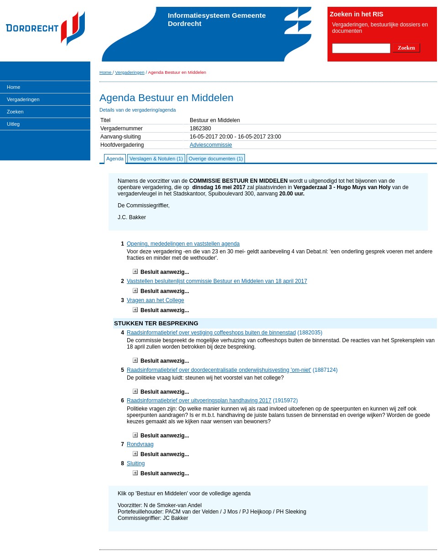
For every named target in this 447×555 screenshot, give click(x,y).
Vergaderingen (23, 99)
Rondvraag (140, 444)
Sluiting (136, 463)
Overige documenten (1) (216, 158)
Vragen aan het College (155, 300)
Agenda (115, 158)
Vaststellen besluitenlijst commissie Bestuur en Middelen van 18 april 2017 (217, 281)
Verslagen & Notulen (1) (156, 158)
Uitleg (13, 124)
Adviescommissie (211, 145)
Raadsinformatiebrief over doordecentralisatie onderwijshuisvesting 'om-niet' (219, 370)
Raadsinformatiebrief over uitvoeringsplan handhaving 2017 (199, 400)
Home (13, 87)
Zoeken (15, 111)
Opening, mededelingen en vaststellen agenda (183, 244)
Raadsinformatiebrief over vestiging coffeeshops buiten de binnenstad (211, 332)
